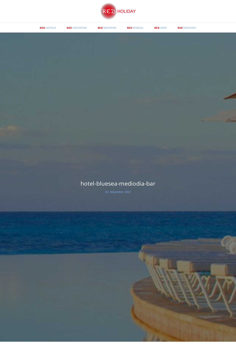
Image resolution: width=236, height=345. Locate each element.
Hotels (40, 31)
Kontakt (193, 31)
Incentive (72, 31)
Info (164, 31)
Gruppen (105, 31)
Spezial (136, 31)
